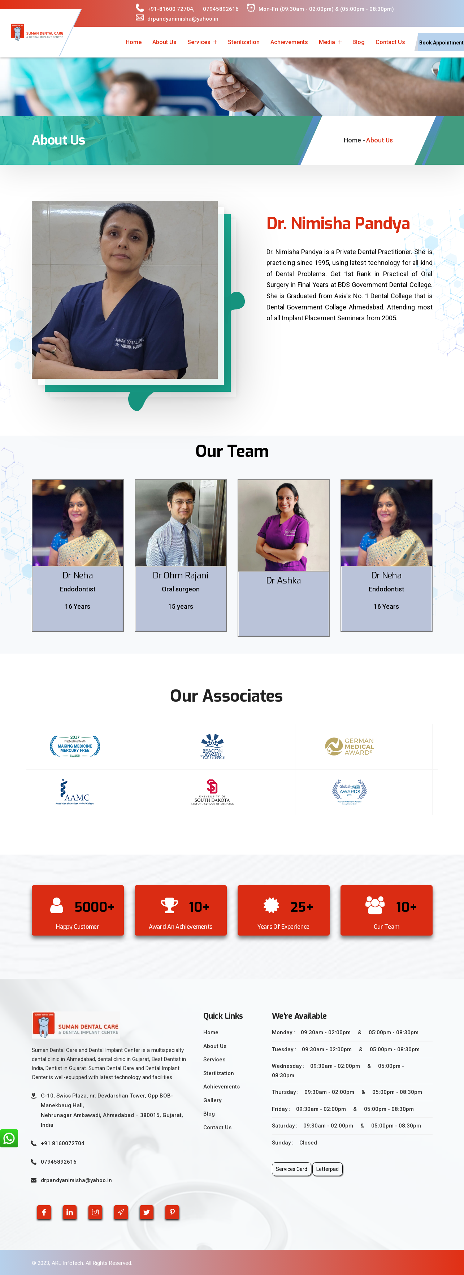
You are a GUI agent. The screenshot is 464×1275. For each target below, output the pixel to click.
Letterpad (327, 1169)
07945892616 (221, 9)
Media (327, 42)
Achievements (289, 42)
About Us (164, 42)
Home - (354, 140)
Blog (358, 42)
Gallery (212, 1100)
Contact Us (390, 42)
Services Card (291, 1169)
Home (134, 42)
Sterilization (244, 42)
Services (199, 42)
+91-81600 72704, (165, 8)
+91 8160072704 (62, 1143)
